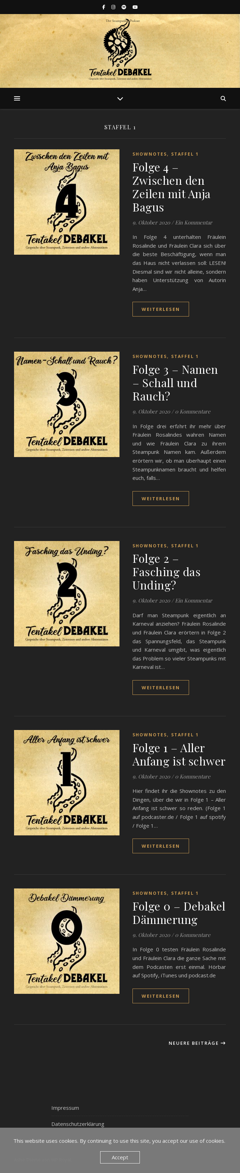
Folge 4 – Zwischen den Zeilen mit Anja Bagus (171, 186)
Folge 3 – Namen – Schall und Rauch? (175, 382)
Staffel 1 (185, 154)
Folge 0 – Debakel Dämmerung (179, 912)
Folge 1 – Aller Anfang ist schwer (179, 754)
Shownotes (149, 154)
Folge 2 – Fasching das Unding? (166, 571)
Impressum (65, 1107)
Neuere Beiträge (197, 1043)
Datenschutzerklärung (77, 1123)
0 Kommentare (192, 411)
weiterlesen (161, 309)
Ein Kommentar (193, 222)
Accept (120, 1157)
